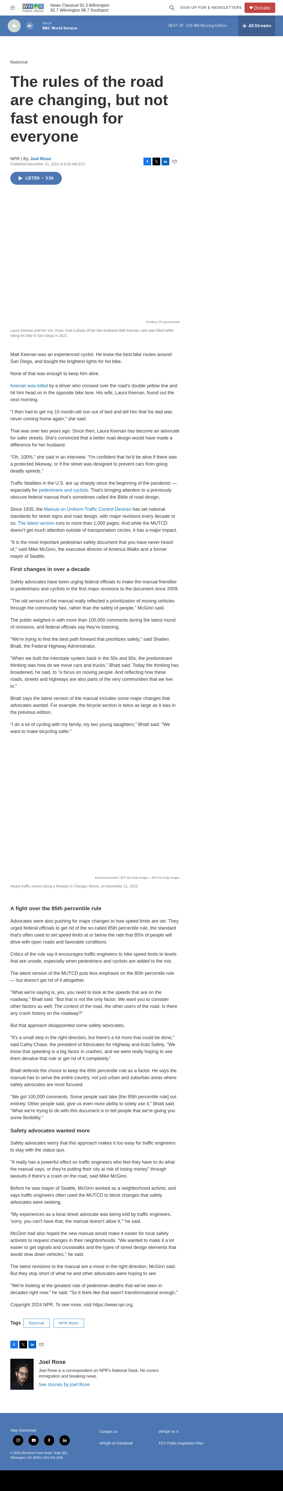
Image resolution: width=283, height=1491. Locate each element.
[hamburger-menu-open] (13, 8)
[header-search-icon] (172, 7)
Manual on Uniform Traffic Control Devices (87, 509)
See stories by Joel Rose (64, 1384)
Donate (262, 8)
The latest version (36, 523)
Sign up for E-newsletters (211, 7)
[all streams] (256, 26)
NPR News (69, 1323)
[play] (14, 26)
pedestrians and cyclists (63, 490)
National (19, 62)
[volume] (29, 26)
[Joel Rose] (22, 1374)
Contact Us (108, 1432)
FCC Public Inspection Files (181, 1443)
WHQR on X (169, 1432)
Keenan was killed (29, 385)
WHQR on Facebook (116, 1443)
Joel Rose (40, 158)
